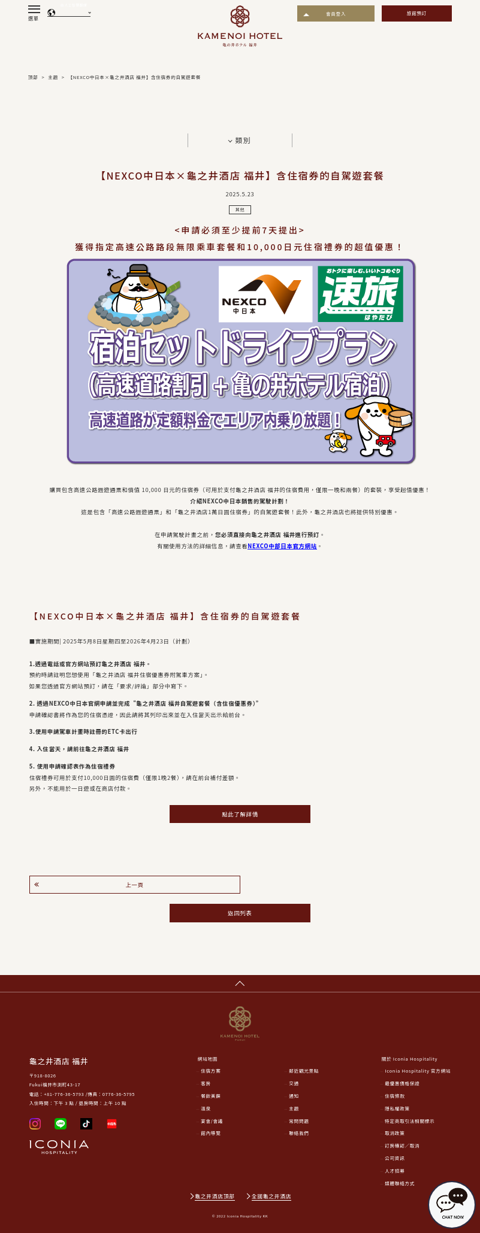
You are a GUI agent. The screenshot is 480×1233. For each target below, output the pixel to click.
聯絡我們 (299, 1132)
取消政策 (394, 1132)
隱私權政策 (397, 1108)
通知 (294, 1095)
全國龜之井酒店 (271, 1196)
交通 (294, 1083)
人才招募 (394, 1170)
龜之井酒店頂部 (214, 1196)
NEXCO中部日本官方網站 (281, 546)
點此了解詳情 (240, 814)
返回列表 (240, 913)
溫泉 (206, 1108)
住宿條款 (394, 1095)
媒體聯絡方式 (400, 1183)
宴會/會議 (212, 1120)
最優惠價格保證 (402, 1083)
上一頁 (134, 884)
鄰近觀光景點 (304, 1070)
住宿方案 (211, 1070)
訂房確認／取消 (402, 1145)
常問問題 (299, 1120)
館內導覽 (211, 1132)
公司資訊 (394, 1158)
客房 (206, 1083)
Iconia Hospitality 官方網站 (418, 1070)
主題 (294, 1108)
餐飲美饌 (211, 1095)
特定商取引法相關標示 (409, 1120)
